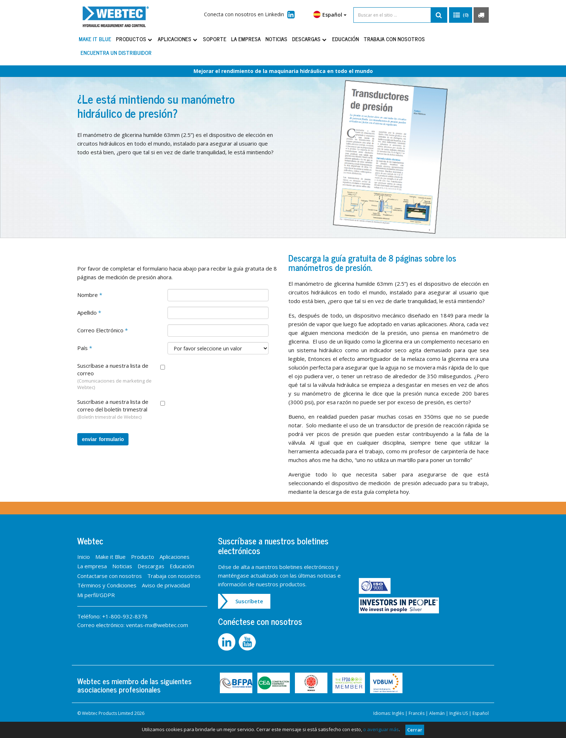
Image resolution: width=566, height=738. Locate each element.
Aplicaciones (178, 38)
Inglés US (458, 713)
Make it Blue (95, 38)
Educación (345, 38)
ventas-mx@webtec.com (157, 625)
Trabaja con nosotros (394, 38)
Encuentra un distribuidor (116, 52)
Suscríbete (249, 601)
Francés (417, 713)
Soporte (214, 38)
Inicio (83, 556)
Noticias (276, 38)
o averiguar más (381, 729)
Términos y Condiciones (106, 585)
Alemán (437, 713)
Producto (142, 556)
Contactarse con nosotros (109, 575)
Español (330, 14)
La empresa (246, 38)
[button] (460, 15)
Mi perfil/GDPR (96, 595)
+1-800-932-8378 (125, 616)
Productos (134, 38)
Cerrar (414, 729)
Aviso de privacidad (166, 585)
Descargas (309, 38)
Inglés (398, 713)
